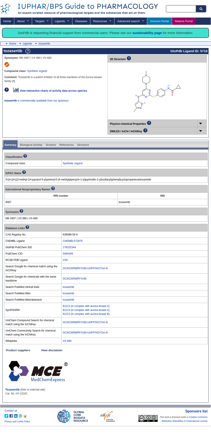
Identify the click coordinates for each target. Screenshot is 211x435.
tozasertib (68, 287)
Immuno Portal (159, 21)
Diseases (81, 21)
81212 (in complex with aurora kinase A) (86, 306)
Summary (10, 144)
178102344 (69, 247)
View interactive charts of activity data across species (50, 90)
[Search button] (201, 8)
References (66, 144)
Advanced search (128, 21)
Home (7, 21)
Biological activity (31, 144)
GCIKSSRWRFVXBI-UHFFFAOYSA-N (85, 268)
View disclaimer (52, 350)
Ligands (60, 21)
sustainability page (147, 33)
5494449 (68, 253)
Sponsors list (196, 411)
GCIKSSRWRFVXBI (74, 278)
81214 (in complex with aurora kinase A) (86, 310)
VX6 (65, 260)
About (21, 21)
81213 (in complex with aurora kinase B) (86, 314)
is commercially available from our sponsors (36, 100)
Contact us (11, 410)
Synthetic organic (37, 71)
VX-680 (67, 340)
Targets (39, 21)
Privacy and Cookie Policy (17, 421)
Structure (83, 144)
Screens (51, 144)
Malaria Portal (184, 21)
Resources (100, 21)
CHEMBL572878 (72, 240)
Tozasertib (12, 389)
